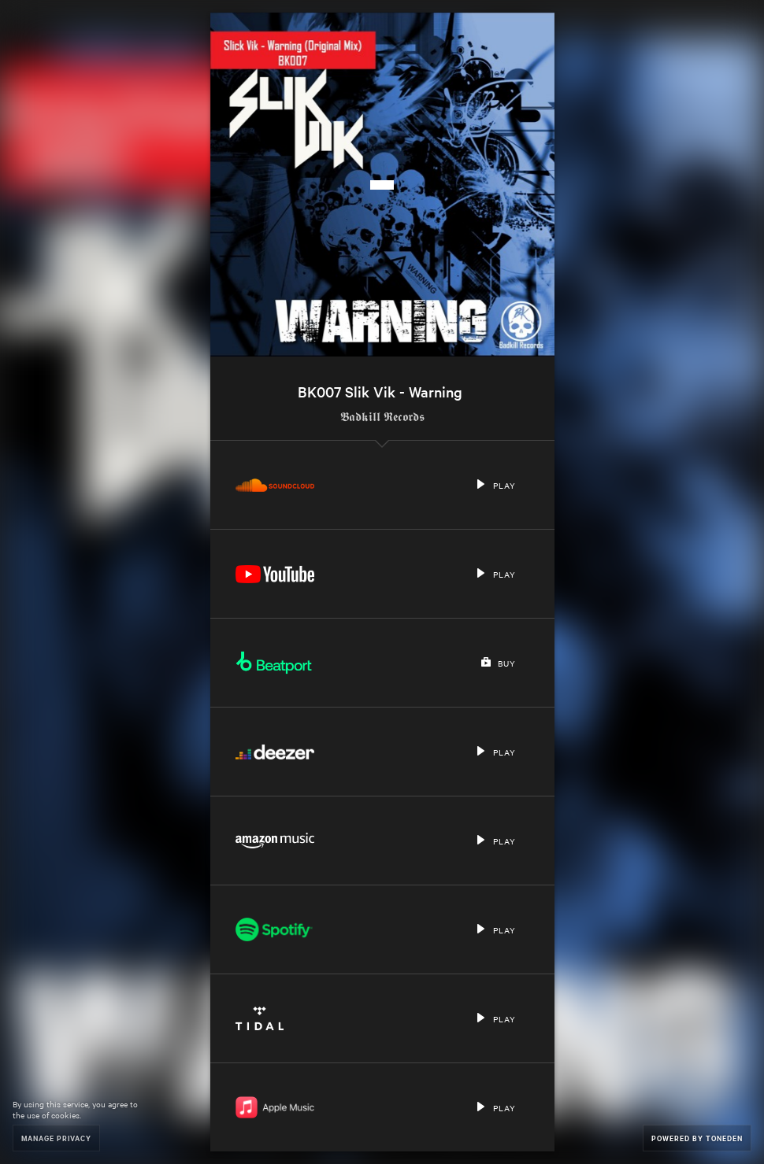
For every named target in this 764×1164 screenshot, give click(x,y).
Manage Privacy (56, 1138)
